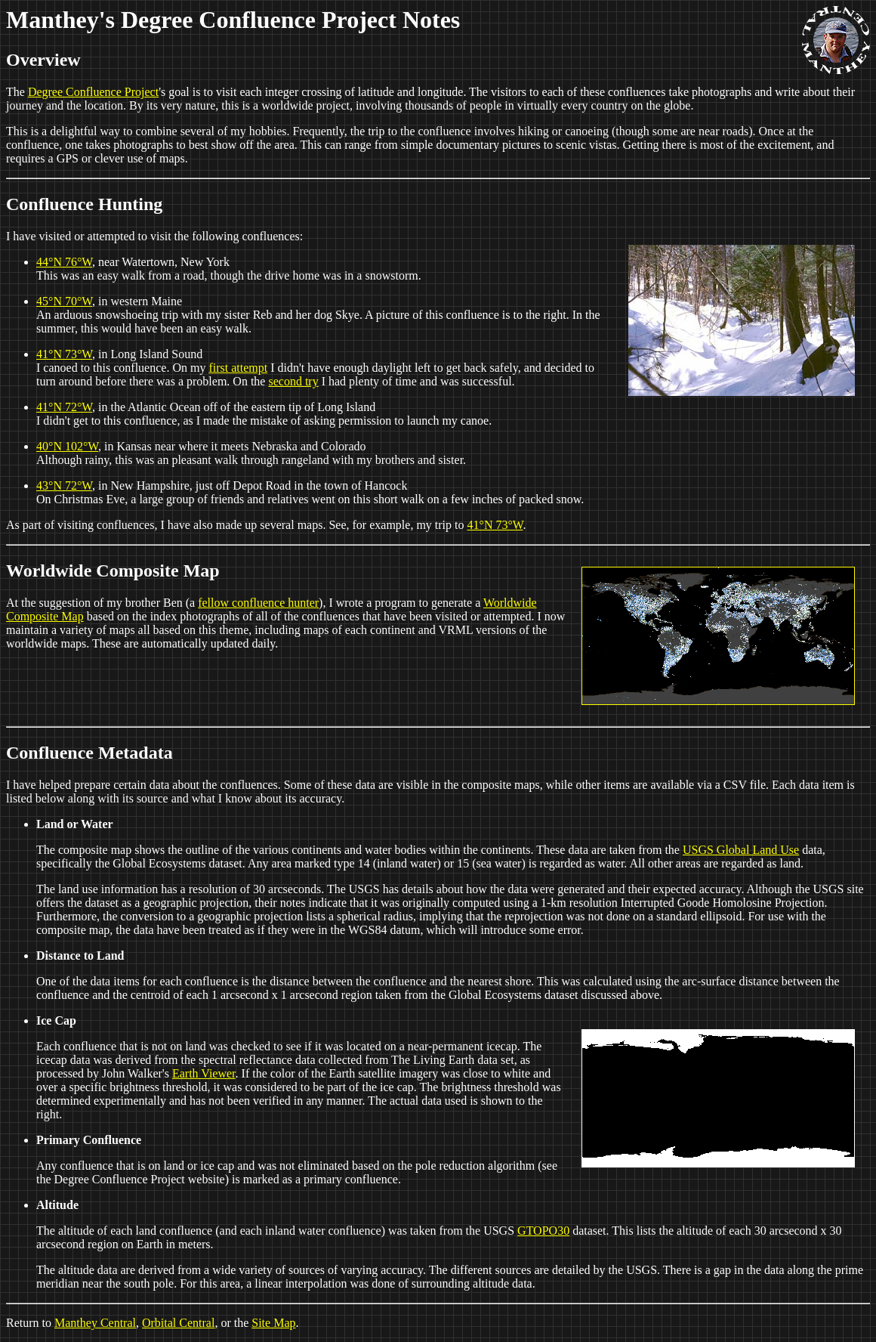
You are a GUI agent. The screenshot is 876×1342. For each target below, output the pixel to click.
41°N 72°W (64, 406)
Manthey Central (95, 1322)
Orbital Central (178, 1322)
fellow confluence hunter (258, 602)
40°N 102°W (67, 446)
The (17, 91)
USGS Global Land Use (741, 849)
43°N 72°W (64, 485)
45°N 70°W (64, 301)
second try (293, 381)
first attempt (237, 367)
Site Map (273, 1322)
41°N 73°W (64, 354)
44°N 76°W (64, 261)
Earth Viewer (204, 1073)
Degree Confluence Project (93, 91)
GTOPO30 (543, 1230)
